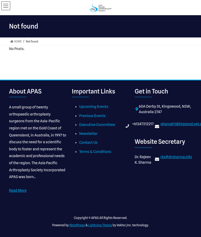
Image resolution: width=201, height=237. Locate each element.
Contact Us (88, 142)
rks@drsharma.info (176, 157)
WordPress (77, 225)
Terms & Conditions (95, 152)
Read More (18, 190)
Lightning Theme (100, 225)
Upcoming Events (93, 106)
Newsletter (88, 133)
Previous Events (92, 116)
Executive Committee (97, 125)
